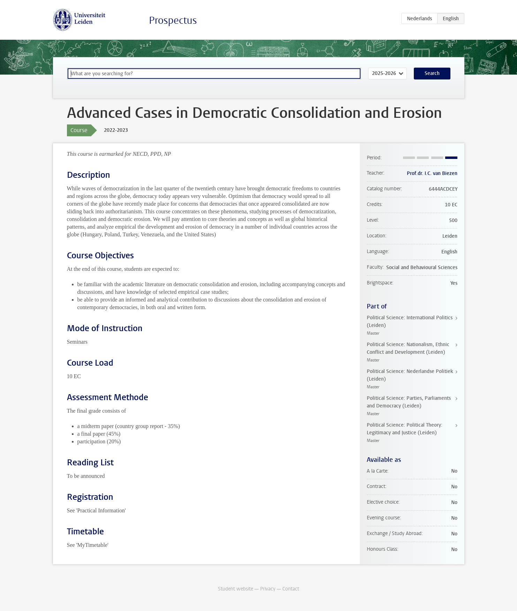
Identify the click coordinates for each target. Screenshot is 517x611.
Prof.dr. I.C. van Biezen (432, 173)
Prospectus (173, 20)
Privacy (267, 589)
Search (432, 73)
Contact (290, 589)
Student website (235, 589)
